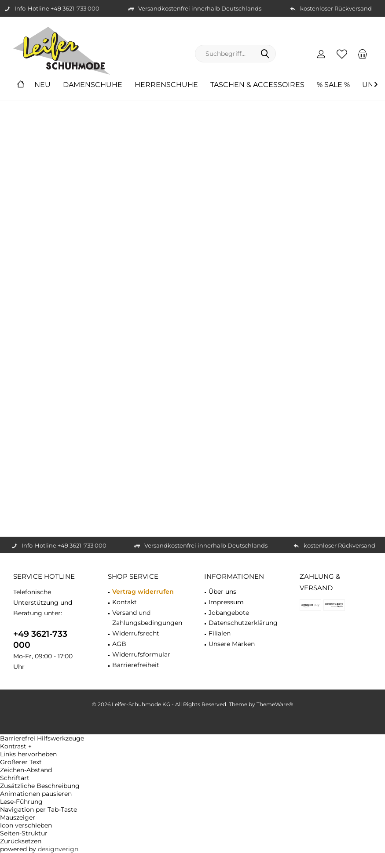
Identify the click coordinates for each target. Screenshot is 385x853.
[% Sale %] (333, 85)
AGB (119, 644)
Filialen (220, 633)
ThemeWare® (275, 704)
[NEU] (42, 85)
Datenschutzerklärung (243, 623)
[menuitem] (362, 53)
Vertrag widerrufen (143, 591)
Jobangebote (229, 613)
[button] (192, 746)
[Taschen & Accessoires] (257, 85)
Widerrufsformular (141, 654)
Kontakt (124, 602)
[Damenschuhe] (92, 85)
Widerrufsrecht (135, 633)
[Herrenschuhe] (166, 85)
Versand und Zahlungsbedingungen (147, 618)
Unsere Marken (232, 644)
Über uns (222, 591)
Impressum (226, 602)
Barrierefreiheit (135, 665)
